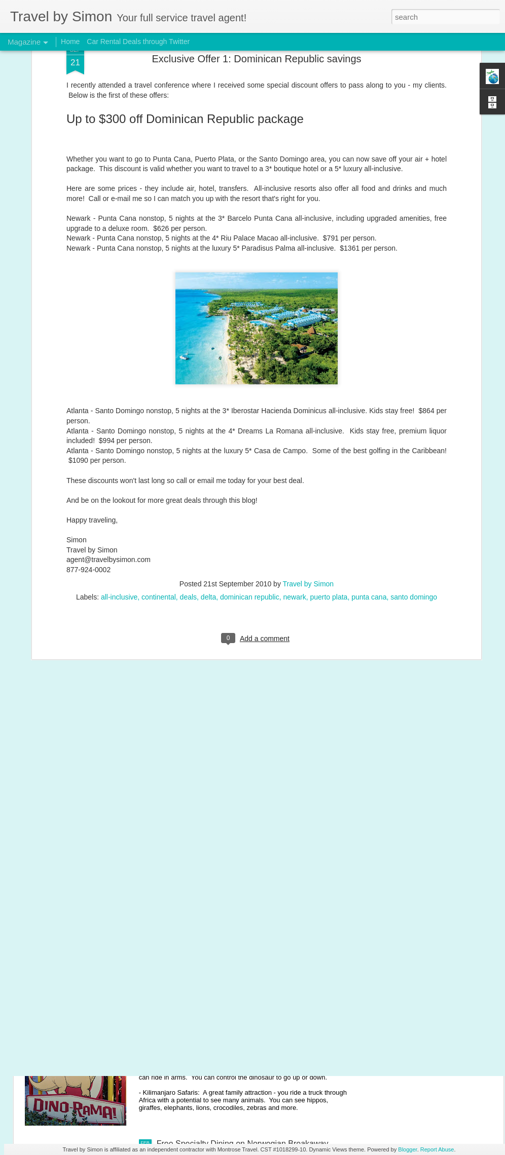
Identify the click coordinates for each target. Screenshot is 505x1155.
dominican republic (249, 503)
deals (188, 503)
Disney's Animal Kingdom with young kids (231, 1028)
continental (158, 503)
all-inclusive (119, 503)
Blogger (407, 1149)
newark (294, 503)
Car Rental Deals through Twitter (138, 41)
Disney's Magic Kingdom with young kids (230, 913)
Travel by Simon (308, 490)
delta (208, 503)
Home (70, 41)
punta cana (368, 503)
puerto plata (328, 503)
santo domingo (413, 503)
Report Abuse (437, 1149)
